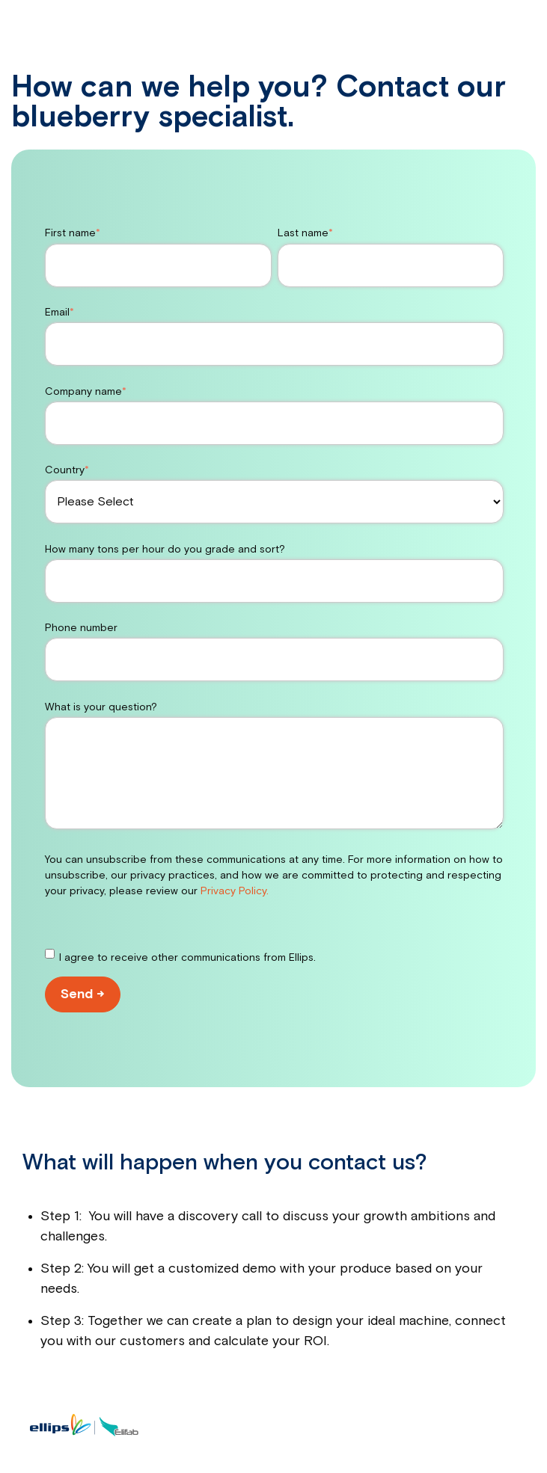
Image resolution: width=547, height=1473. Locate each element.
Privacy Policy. (235, 891)
